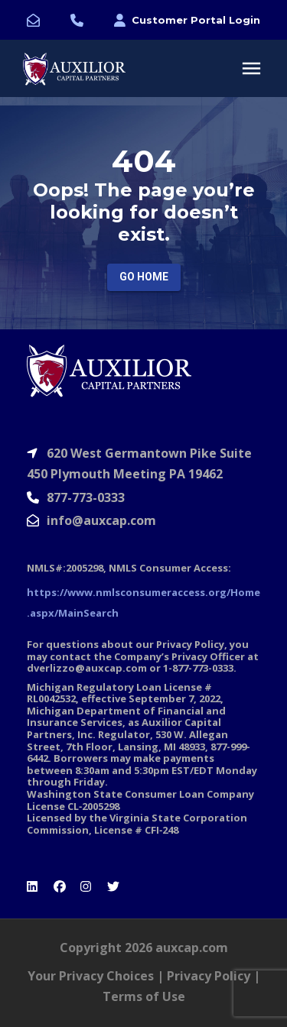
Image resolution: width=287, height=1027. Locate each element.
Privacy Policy (208, 975)
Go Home (143, 277)
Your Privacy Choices (91, 975)
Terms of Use (144, 996)
